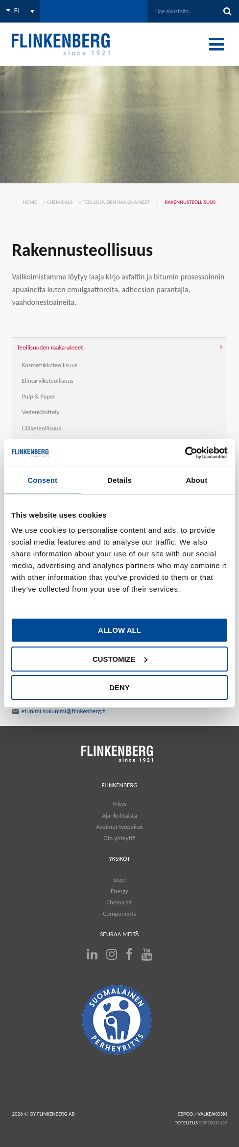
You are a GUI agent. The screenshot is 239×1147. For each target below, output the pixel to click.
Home (30, 202)
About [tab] (196, 480)
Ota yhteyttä (119, 838)
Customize (120, 659)
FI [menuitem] (16, 10)
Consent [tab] (42, 480)
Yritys (119, 803)
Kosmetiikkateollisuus (49, 365)
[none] (20, 11)
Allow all (119, 630)
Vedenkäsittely (40, 412)
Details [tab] (119, 480)
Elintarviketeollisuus (47, 380)
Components (119, 913)
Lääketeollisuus (41, 428)
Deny (119, 687)
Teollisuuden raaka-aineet (116, 202)
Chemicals (59, 202)
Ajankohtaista (119, 815)
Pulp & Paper (38, 396)
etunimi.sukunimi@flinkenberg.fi (59, 711)
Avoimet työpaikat (119, 826)
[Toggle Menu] (216, 44)
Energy (119, 891)
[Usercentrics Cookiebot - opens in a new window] (185, 453)
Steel (119, 879)
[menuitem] (20, 11)
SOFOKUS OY (213, 1123)
